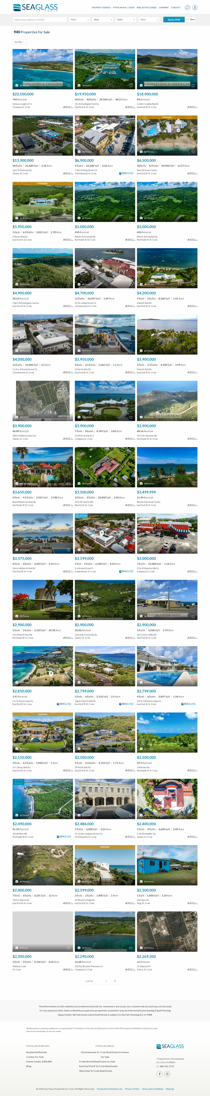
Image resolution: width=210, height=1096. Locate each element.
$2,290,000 (84, 956)
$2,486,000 (84, 824)
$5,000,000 (84, 226)
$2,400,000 (146, 824)
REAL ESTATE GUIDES (146, 7)
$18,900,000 (147, 94)
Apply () (174, 19)
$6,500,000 (146, 160)
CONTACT (176, 7)
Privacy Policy (132, 1088)
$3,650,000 (22, 492)
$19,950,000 (85, 94)
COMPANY (164, 7)
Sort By (19, 42)
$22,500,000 (23, 94)
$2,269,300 (146, 956)
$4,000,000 (22, 359)
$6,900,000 (84, 160)
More (149, 19)
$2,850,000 (22, 691)
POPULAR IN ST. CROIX (123, 7)
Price (80, 19)
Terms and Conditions (152, 1088)
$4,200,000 (146, 293)
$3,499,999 (146, 492)
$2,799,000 (84, 691)
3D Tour (81, 516)
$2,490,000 (22, 824)
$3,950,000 (84, 359)
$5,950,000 (22, 226)
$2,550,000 (22, 757)
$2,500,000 (84, 757)
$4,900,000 (22, 293)
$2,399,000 (84, 890)
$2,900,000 (22, 624)
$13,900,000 (23, 160)
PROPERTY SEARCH (101, 7)
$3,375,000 (22, 558)
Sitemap (170, 1088)
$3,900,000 (146, 359)
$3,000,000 (146, 558)
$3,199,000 (84, 558)
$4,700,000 (84, 293)
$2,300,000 (146, 890)
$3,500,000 (84, 492)
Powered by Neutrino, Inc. (110, 1088)
